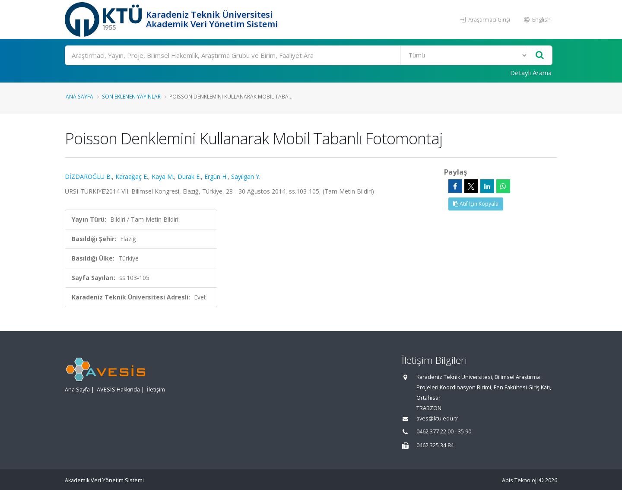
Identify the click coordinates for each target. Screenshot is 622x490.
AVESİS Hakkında (118, 389)
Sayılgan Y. (245, 176)
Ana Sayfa (79, 96)
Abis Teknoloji (520, 480)
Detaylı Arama (531, 72)
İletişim (156, 389)
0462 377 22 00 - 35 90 (443, 431)
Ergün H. (216, 176)
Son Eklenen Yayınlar (131, 96)
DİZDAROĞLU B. (88, 176)
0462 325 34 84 (435, 445)
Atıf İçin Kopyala (475, 203)
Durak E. (189, 176)
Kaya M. (163, 176)
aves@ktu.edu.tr (437, 418)
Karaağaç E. (131, 176)
